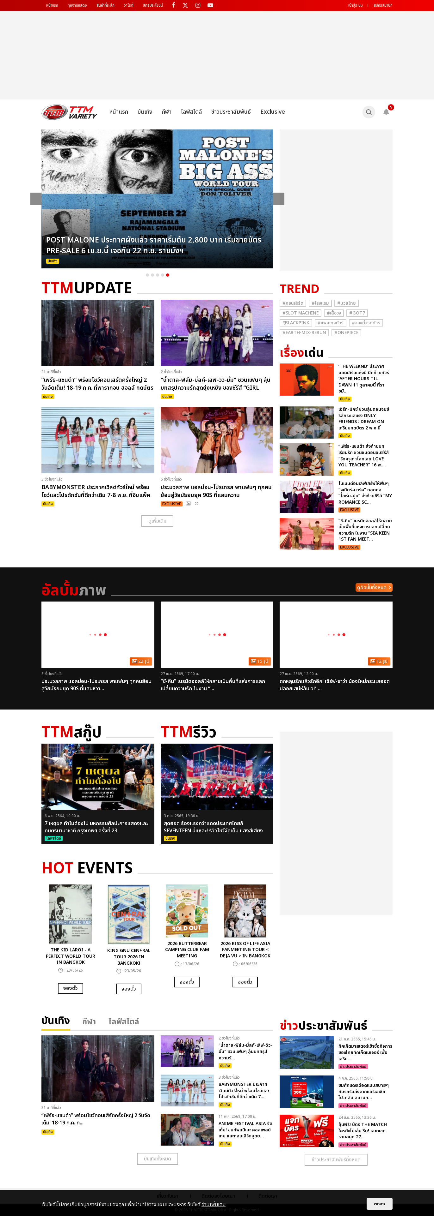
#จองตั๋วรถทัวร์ (366, 323)
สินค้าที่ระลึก (105, 5)
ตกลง (379, 1204)
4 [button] (162, 275)
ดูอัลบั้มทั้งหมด (372, 587)
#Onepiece (346, 332)
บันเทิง (145, 112)
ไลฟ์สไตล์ (191, 112)
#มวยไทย (346, 303)
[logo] (69, 112)
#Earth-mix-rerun (304, 332)
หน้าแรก (52, 5)
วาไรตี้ (128, 5)
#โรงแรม (320, 303)
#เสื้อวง (334, 313)
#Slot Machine (300, 313)
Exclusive (272, 112)
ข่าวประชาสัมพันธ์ (231, 112)
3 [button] (157, 275)
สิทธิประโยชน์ (153, 5)
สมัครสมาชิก (383, 5)
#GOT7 (357, 313)
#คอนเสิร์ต (292, 303)
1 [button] (147, 275)
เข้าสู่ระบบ (355, 5)
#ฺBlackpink (295, 323)
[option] (157, 198)
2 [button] (152, 275)
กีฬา (166, 112)
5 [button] (167, 275)
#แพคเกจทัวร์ (331, 323)
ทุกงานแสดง (77, 5)
